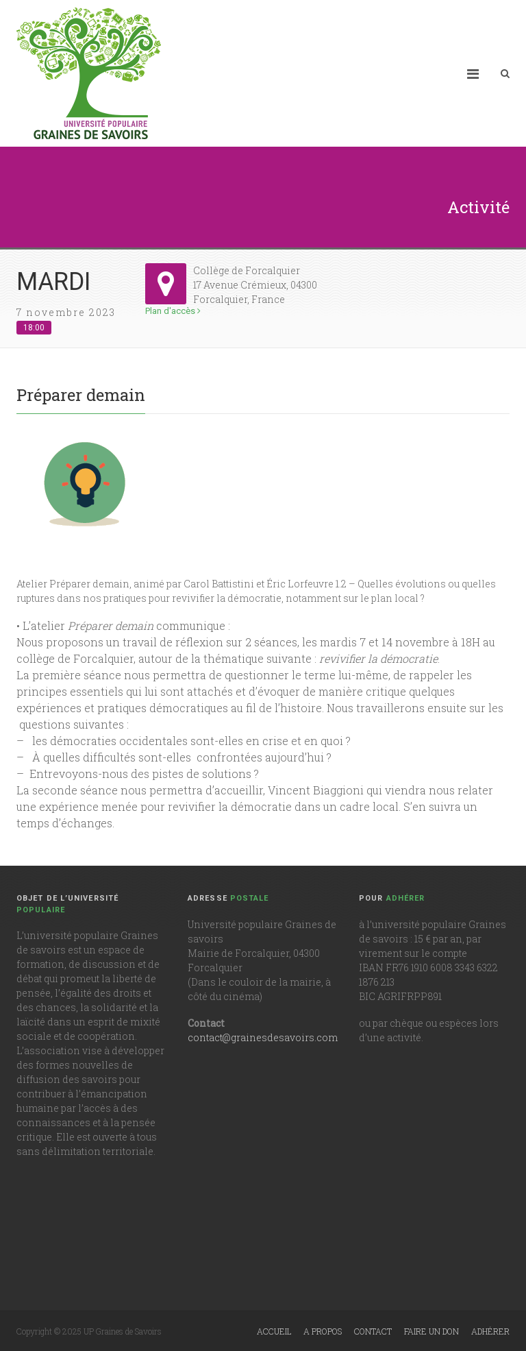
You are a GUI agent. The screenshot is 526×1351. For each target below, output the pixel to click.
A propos (322, 1331)
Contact (373, 1331)
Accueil (274, 1331)
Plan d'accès (173, 310)
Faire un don (431, 1331)
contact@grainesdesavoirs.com (263, 1037)
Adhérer (490, 1331)
